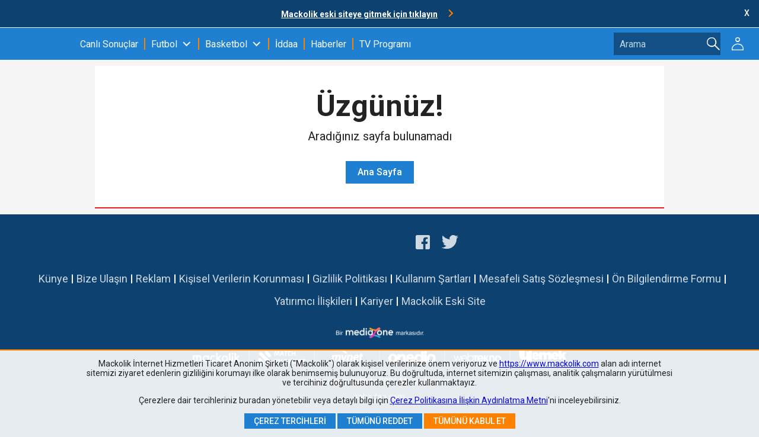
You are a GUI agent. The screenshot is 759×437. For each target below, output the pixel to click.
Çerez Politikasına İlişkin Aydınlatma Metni (469, 400)
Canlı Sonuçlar (109, 44)
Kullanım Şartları (433, 278)
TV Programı (385, 44)
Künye (53, 278)
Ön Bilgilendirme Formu (666, 278)
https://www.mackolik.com (549, 363)
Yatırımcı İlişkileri (313, 301)
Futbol (164, 44)
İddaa (286, 44)
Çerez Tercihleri (290, 421)
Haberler (328, 44)
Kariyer (377, 301)
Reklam (153, 278)
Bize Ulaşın (101, 278)
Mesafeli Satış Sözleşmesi (541, 278)
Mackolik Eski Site (443, 301)
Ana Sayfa (380, 172)
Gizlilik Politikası (349, 278)
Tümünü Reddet (380, 421)
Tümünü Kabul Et (469, 421)
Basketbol (226, 44)
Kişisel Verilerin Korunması (241, 278)
